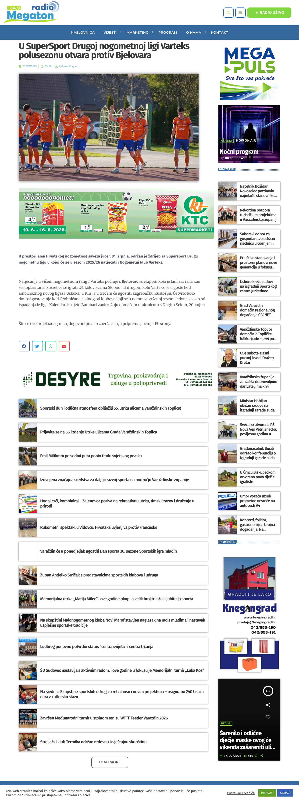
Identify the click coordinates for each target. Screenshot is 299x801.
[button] (24, 346)
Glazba (226, 141)
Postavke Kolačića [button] (241, 793)
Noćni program (244, 151)
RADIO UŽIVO (269, 12)
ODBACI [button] (285, 793)
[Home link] (31, 12)
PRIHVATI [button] (267, 793)
